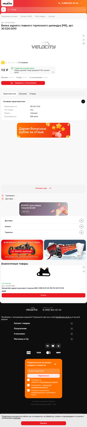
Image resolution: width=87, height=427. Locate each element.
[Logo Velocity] (7, 3)
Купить (43, 295)
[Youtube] (53, 345)
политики (16, 418)
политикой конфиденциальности (41, 386)
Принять (43, 423)
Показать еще (44, 188)
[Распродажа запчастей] (22, 250)
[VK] (47, 345)
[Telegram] (58, 345)
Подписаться (43, 376)
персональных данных (49, 382)
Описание (23, 94)
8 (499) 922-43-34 (68, 3)
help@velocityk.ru (63, 317)
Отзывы (33, 94)
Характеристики (9, 94)
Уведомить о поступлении (23, 83)
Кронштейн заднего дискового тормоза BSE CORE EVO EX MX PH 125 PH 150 (33, 288)
